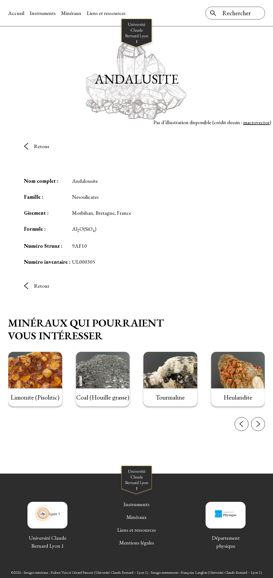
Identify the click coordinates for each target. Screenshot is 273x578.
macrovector (256, 122)
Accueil (16, 13)
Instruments (43, 13)
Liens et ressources (106, 13)
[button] (241, 429)
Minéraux (71, 13)
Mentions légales (136, 542)
